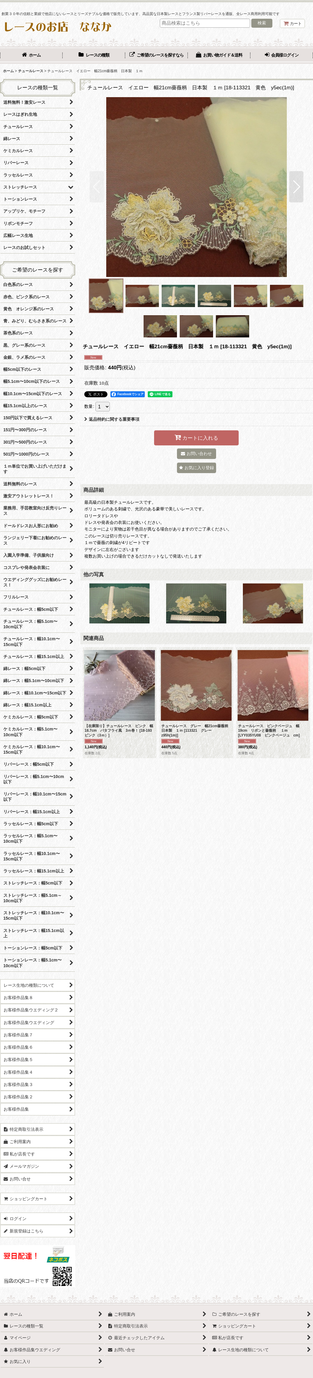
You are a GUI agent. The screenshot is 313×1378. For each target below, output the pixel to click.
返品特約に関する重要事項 (111, 419)
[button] (97, 186)
